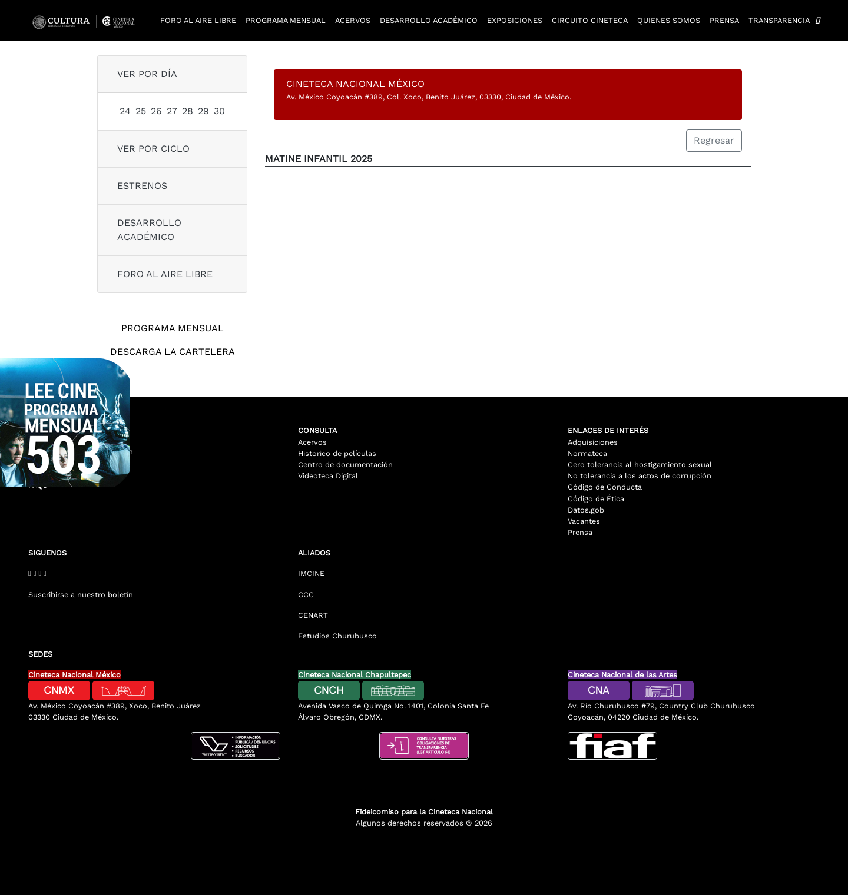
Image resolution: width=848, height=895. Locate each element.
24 (125, 111)
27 (172, 111)
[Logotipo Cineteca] (87, 20)
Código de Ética (596, 498)
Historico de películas (337, 453)
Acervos (352, 20)
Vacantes (584, 521)
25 (140, 111)
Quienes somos (668, 20)
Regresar (714, 140)
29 (203, 111)
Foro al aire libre (198, 20)
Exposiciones (514, 20)
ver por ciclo (153, 148)
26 (156, 111)
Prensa (724, 20)
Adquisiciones (593, 442)
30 (219, 111)
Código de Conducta (605, 487)
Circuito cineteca (590, 20)
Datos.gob (586, 509)
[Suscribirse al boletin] (154, 590)
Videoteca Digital (328, 475)
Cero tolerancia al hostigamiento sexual (640, 464)
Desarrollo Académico (149, 229)
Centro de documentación (345, 464)
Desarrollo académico (429, 20)
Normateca (587, 453)
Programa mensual (286, 20)
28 (187, 111)
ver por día (147, 73)
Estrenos (142, 185)
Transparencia (779, 20)
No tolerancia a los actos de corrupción (639, 475)
